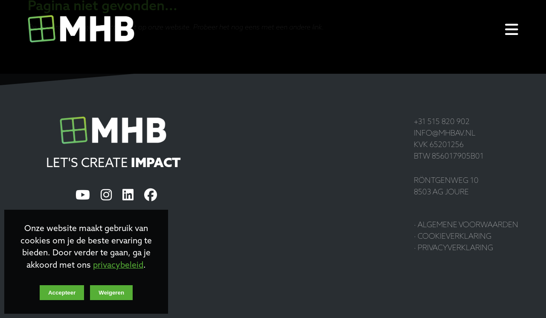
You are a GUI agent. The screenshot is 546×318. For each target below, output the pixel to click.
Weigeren (111, 292)
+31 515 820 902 (442, 122)
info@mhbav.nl (445, 134)
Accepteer (62, 292)
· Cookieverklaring (452, 237)
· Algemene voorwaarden (466, 225)
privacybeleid (118, 266)
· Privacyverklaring (453, 248)
